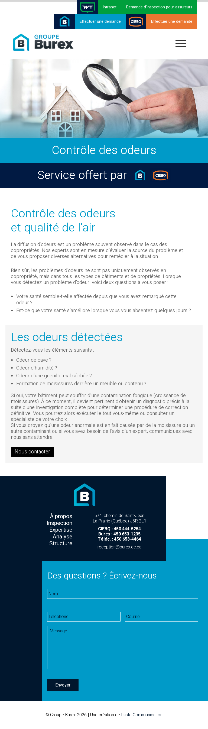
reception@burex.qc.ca (119, 547)
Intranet (109, 7)
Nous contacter (32, 451)
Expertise (60, 530)
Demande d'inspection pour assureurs (159, 7)
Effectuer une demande (100, 21)
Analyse (62, 536)
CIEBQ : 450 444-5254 (119, 529)
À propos (61, 516)
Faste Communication (141, 715)
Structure (60, 543)
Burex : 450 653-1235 (119, 534)
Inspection (59, 523)
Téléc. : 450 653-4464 (119, 539)
